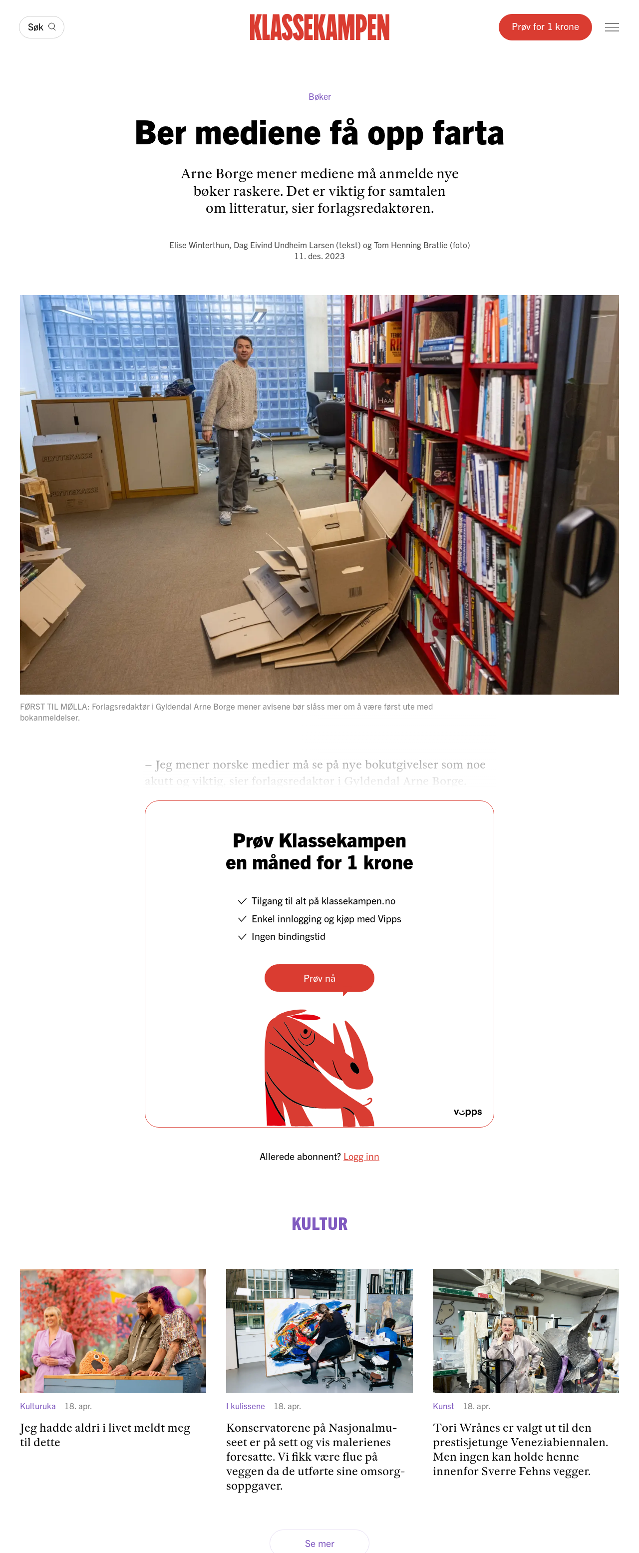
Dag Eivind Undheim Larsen (284, 244)
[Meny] (612, 27)
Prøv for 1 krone (545, 25)
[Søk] (41, 27)
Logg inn (361, 1156)
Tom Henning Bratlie (411, 244)
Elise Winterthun (199, 244)
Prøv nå (319, 977)
